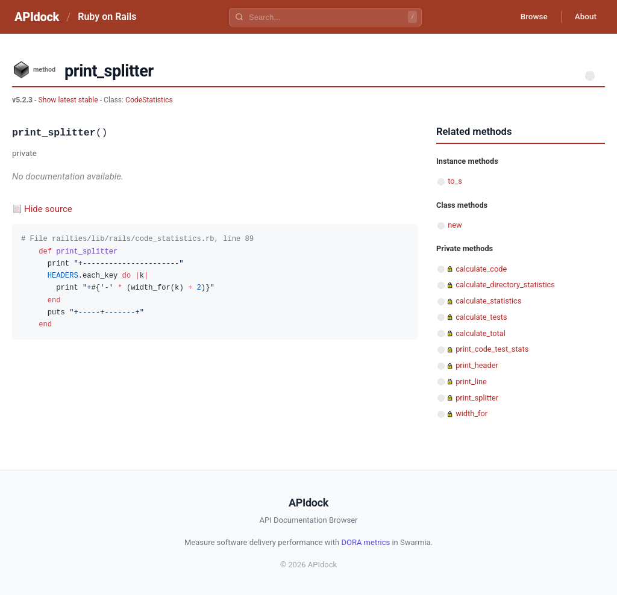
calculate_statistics (488, 300)
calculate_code (481, 268)
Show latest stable (68, 100)
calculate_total (481, 333)
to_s (455, 180)
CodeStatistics (149, 100)
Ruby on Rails (107, 16)
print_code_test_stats (492, 349)
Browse (529, 17)
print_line (471, 381)
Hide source (48, 209)
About (583, 17)
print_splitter (477, 397)
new (455, 224)
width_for (471, 413)
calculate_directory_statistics (505, 284)
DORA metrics (365, 542)
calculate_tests (481, 317)
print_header (477, 365)
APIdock (36, 17)
